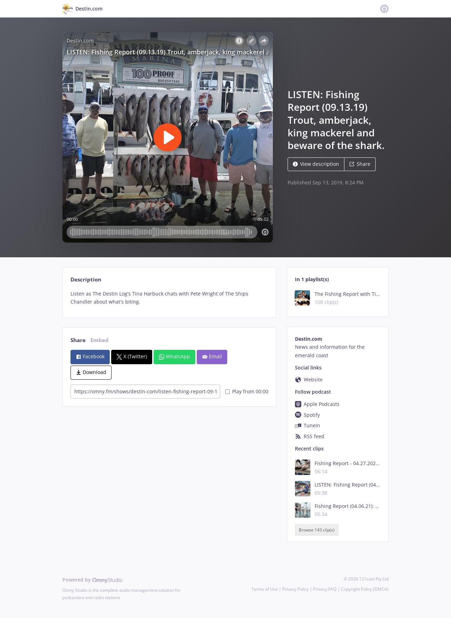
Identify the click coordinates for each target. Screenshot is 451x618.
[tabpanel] (169, 298)
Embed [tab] (99, 340)
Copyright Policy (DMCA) (365, 589)
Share (359, 164)
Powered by (92, 579)
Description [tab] (85, 279)
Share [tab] (78, 340)
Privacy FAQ (324, 589)
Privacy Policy (295, 589)
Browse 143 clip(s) (317, 530)
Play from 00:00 (246, 391)
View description (316, 164)
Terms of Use (264, 589)
